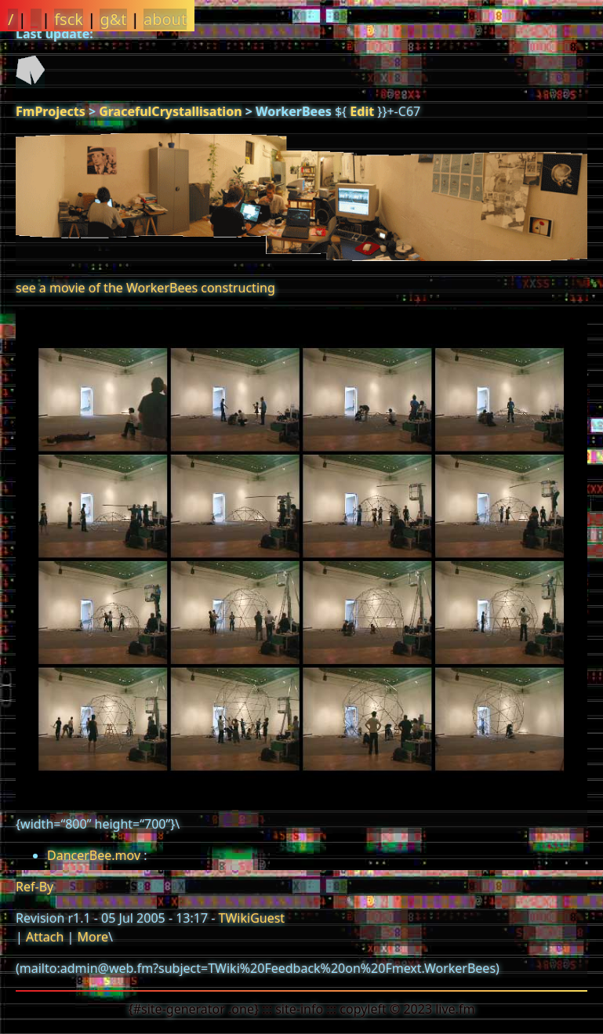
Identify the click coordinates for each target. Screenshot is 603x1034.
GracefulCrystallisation (170, 111)
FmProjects (50, 111)
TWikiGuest (252, 918)
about (165, 19)
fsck (68, 19)
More (92, 936)
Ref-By (34, 886)
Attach (45, 936)
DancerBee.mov (93, 855)
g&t (113, 19)
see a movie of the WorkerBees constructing (145, 287)
